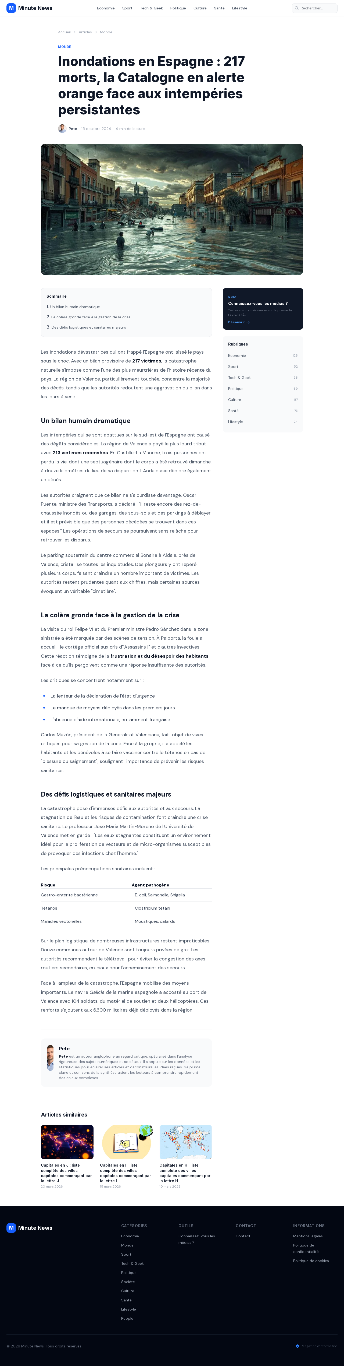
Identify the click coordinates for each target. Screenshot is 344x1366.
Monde (106, 32)
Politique (178, 8)
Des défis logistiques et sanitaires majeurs (89, 327)
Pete (73, 128)
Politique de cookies (311, 1260)
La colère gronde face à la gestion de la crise (91, 317)
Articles (85, 32)
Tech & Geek (151, 8)
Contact (243, 1236)
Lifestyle (239, 8)
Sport (127, 8)
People (127, 1318)
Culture (200, 8)
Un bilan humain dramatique (75, 306)
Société (128, 1281)
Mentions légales (308, 1236)
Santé (219, 8)
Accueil (64, 32)
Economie (106, 8)
